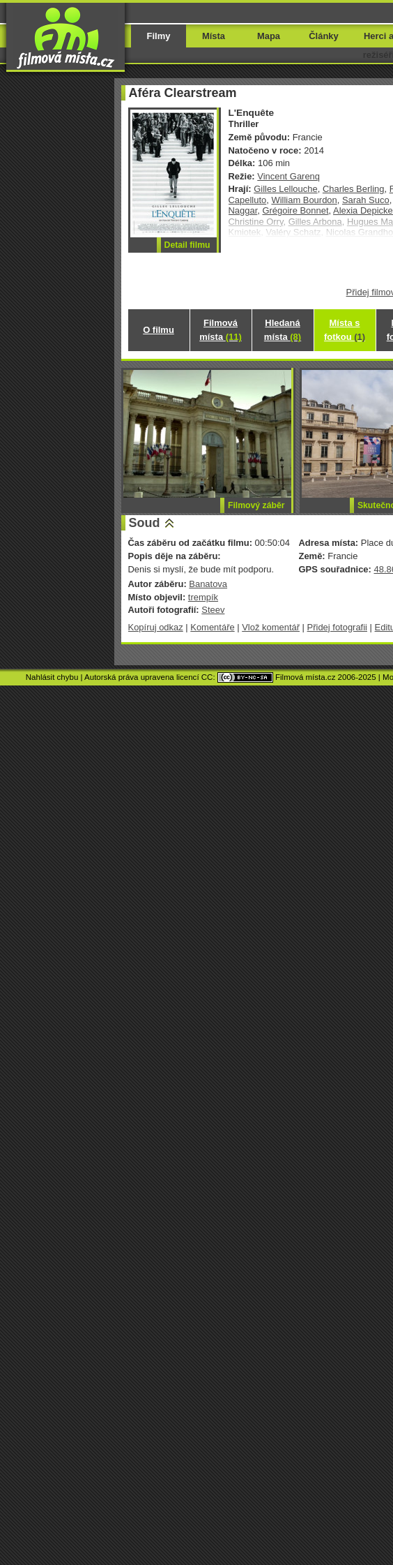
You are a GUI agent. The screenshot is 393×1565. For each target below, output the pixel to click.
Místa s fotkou (344, 330)
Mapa (268, 36)
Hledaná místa (282, 330)
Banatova (208, 584)
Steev (212, 610)
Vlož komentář (271, 627)
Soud (144, 523)
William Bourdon (304, 200)
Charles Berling (354, 189)
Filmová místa (220, 330)
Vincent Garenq (288, 176)
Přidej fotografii (337, 627)
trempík (203, 597)
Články (323, 36)
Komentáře (212, 627)
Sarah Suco (366, 200)
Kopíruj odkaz (155, 627)
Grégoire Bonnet (295, 210)
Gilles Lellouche (285, 189)
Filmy (159, 36)
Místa (213, 36)
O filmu (158, 330)
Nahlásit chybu (52, 677)
